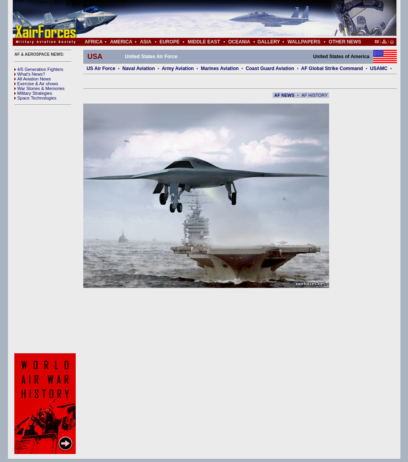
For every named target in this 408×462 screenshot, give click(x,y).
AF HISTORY (315, 95)
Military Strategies (33, 93)
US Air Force (100, 68)
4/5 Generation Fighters (39, 69)
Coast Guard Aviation (270, 68)
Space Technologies (35, 98)
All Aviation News (32, 78)
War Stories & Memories (39, 88)
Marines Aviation (220, 68)
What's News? (29, 74)
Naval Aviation (138, 68)
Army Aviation (178, 68)
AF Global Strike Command (332, 68)
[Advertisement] (228, 19)
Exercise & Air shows (36, 83)
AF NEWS (284, 95)
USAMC (378, 68)
